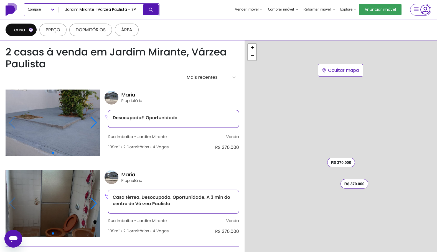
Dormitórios (91, 30)
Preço (53, 30)
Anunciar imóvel (380, 9)
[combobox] (101, 9)
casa (23, 30)
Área (126, 30)
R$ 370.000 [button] (354, 184)
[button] (252, 48)
